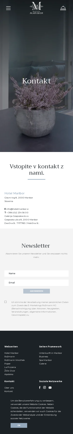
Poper (7, 363)
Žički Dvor (9, 370)
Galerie (42, 363)
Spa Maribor (45, 360)
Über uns (9, 387)
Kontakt (8, 391)
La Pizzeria (10, 367)
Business (43, 356)
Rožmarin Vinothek (14, 360)
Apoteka (8, 374)
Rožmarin (9, 356)
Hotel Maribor (11, 353)
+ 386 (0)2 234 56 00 (17, 212)
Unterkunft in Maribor (50, 353)
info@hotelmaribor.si (17, 209)
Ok (18, 425)
